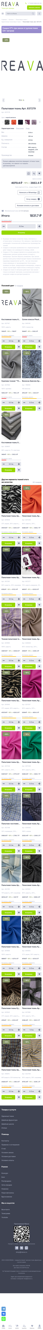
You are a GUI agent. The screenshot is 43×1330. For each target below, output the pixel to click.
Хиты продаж (6, 1185)
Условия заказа (7, 1152)
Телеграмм (5, 1213)
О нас (3, 1149)
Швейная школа (7, 1124)
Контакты (5, 1141)
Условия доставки (8, 1156)
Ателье (4, 1128)
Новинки (4, 1189)
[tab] (7, 128)
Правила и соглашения (10, 1145)
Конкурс (4, 1173)
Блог (3, 1177)
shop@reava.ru (21, 1252)
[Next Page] (40, 122)
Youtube (4, 1217)
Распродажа (6, 1181)
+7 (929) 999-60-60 (35, 3)
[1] (21, 100)
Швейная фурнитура (9, 1120)
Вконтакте (5, 1210)
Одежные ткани (7, 1116)
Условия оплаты (7, 1160)
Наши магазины (7, 1193)
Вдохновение (6, 1197)
